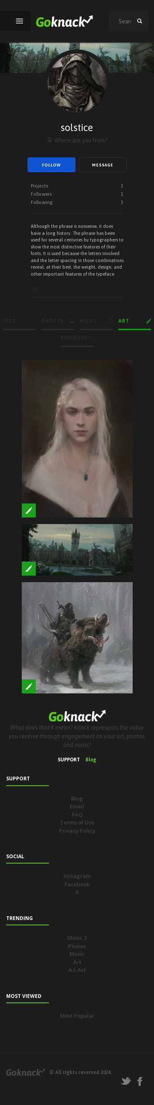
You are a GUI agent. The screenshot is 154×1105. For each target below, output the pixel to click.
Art (77, 962)
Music (77, 954)
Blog (90, 760)
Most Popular (77, 1015)
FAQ (77, 814)
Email (77, 806)
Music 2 (77, 937)
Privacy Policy (77, 830)
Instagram (77, 876)
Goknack (25, 1072)
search (139, 21)
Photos (77, 946)
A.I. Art (77, 970)
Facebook (77, 884)
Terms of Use (77, 822)
